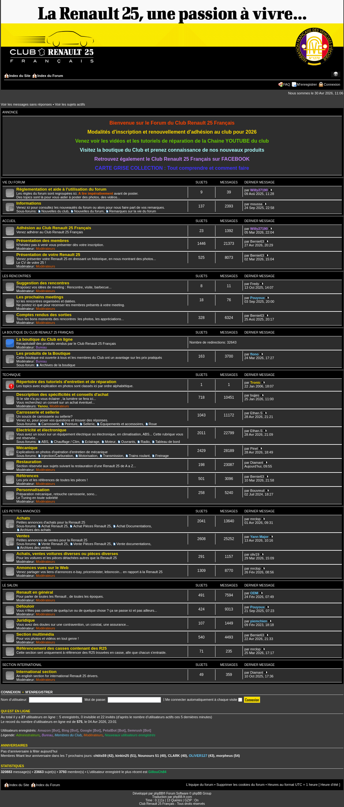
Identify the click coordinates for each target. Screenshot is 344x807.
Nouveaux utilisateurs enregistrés (130, 735)
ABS (44, 442)
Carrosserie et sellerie (37, 412)
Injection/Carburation (57, 456)
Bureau (41, 347)
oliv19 (254, 554)
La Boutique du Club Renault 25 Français (38, 332)
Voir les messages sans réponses (26, 104)
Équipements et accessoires (121, 424)
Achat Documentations (133, 526)
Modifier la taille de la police (335, 74)
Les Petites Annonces (21, 511)
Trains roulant (139, 456)
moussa (256, 204)
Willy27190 (259, 190)
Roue (153, 424)
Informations (28, 203)
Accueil (9, 221)
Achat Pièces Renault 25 (92, 526)
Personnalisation (32, 489)
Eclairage (92, 442)
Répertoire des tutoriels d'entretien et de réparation (66, 381)
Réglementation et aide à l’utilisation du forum (61, 189)
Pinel (254, 448)
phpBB (158, 793)
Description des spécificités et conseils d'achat (62, 394)
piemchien (258, 621)
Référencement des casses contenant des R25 (61, 648)
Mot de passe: (95, 699)
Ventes (23, 536)
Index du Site (20, 76)
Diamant (256, 462)
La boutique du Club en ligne (44, 339)
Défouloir (25, 606)
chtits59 (99, 755)
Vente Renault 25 (54, 544)
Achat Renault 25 (54, 526)
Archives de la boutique (57, 365)
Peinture (71, 424)
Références (27, 475)
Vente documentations (133, 544)
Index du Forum (50, 76)
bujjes (254, 395)
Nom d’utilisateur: (14, 699)
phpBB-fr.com (182, 797)
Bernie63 (257, 241)
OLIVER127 (198, 755)
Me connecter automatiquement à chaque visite (203, 699)
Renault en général (34, 592)
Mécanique (27, 447)
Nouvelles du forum (89, 211)
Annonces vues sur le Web (42, 567)
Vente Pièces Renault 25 (92, 544)
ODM (254, 593)
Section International (22, 665)
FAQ (286, 84)
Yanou (42, 406)
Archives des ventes (35, 547)
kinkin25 (122, 755)
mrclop (255, 519)
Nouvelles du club (54, 211)
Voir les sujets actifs (70, 104)
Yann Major (259, 537)
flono (254, 354)
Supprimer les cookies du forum (240, 784)
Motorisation (88, 456)
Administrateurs (28, 735)
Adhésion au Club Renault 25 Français (53, 227)
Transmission (113, 456)
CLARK (174, 755)
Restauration (29, 461)
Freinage (162, 456)
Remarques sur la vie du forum (132, 211)
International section (36, 671)
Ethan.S (256, 413)
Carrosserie (50, 424)
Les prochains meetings (40, 297)
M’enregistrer (307, 84)
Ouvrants (128, 442)
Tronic (255, 382)
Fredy (254, 284)
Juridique (25, 620)
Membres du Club (68, 735)
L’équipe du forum (199, 784)
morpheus (224, 755)
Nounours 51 (148, 755)
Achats (23, 518)
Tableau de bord (167, 442)
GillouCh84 (157, 772)
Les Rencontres (16, 276)
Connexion (332, 84)
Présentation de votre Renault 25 (48, 254)
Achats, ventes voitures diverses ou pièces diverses (67, 553)
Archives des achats (35, 530)
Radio (145, 442)
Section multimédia (35, 634)
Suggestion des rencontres (42, 283)
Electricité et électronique (41, 430)
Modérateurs (45, 248)
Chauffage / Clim (66, 442)
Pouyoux (257, 298)
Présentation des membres (42, 240)
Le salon (10, 585)
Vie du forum (13, 182)
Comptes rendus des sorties (44, 314)
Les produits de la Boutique (43, 353)
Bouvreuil (257, 490)
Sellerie (89, 424)
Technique (11, 375)
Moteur (110, 442)
